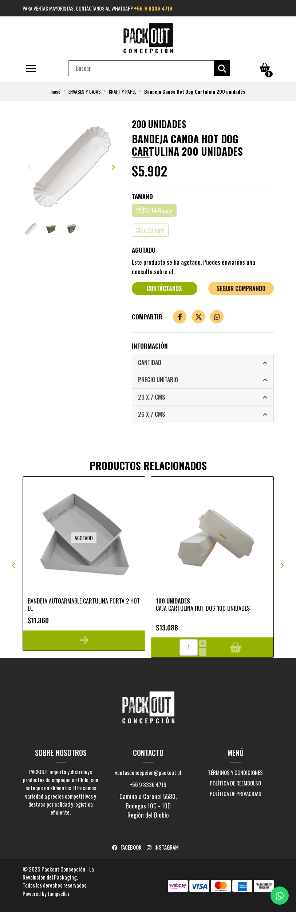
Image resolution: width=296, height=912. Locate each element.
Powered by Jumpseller (46, 893)
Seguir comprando (241, 288)
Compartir (147, 316)
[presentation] (30, 167)
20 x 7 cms (151, 397)
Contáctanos (164, 288)
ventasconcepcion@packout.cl (148, 772)
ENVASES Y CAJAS (84, 91)
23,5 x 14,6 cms (154, 210)
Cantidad (149, 362)
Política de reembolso (235, 783)
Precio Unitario (158, 379)
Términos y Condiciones (235, 772)
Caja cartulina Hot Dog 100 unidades (203, 608)
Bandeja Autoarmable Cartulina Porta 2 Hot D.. (84, 604)
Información (150, 345)
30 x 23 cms (150, 229)
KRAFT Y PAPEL (122, 91)
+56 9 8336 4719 (153, 8)
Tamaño (142, 196)
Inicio (55, 91)
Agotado (143, 250)
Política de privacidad (235, 793)
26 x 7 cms (151, 414)
